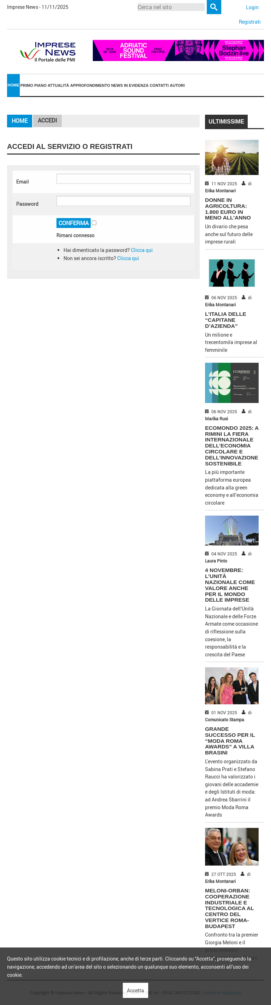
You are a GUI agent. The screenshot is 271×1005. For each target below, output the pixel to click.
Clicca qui (142, 250)
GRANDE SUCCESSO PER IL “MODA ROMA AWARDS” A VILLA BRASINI (230, 741)
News (117, 85)
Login (252, 7)
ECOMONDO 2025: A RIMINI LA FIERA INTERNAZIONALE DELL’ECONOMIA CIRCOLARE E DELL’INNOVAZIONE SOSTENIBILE (232, 446)
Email (22, 181)
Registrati (250, 21)
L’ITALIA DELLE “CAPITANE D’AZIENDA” (225, 320)
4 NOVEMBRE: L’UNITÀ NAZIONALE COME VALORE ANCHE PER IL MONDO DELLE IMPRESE (230, 585)
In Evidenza (136, 85)
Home (13, 85)
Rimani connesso (75, 235)
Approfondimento (90, 85)
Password (27, 203)
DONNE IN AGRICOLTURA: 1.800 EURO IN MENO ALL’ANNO (228, 209)
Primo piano (33, 85)
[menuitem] (13, 85)
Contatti (159, 85)
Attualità (58, 85)
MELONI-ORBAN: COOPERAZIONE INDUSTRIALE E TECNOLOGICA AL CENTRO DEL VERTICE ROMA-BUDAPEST (229, 908)
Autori (177, 85)
